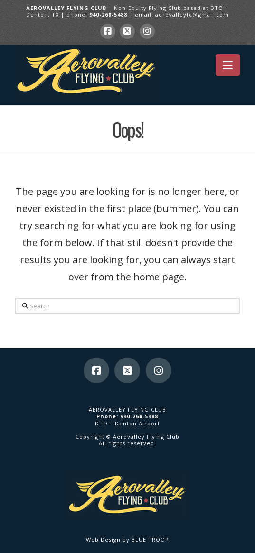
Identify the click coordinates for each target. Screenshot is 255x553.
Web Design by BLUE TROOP (127, 539)
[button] (228, 65)
